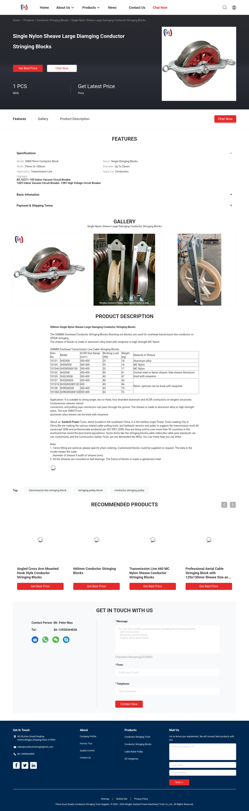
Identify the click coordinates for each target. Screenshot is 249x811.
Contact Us (85, 757)
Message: (122, 621)
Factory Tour (86, 743)
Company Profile (88, 736)
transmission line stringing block (47, 490)
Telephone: (123, 683)
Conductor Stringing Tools (137, 737)
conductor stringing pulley (129, 490)
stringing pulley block (90, 490)
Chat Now (61, 68)
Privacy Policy (141, 799)
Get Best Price (27, 68)
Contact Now (129, 704)
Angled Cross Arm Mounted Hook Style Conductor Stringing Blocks (38, 573)
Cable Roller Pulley (134, 751)
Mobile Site (121, 799)
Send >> (179, 782)
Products (28, 20)
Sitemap (105, 799)
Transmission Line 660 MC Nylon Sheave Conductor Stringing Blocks (149, 573)
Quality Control (87, 750)
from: (120, 664)
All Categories (131, 758)
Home (16, 20)
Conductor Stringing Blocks (52, 20)
